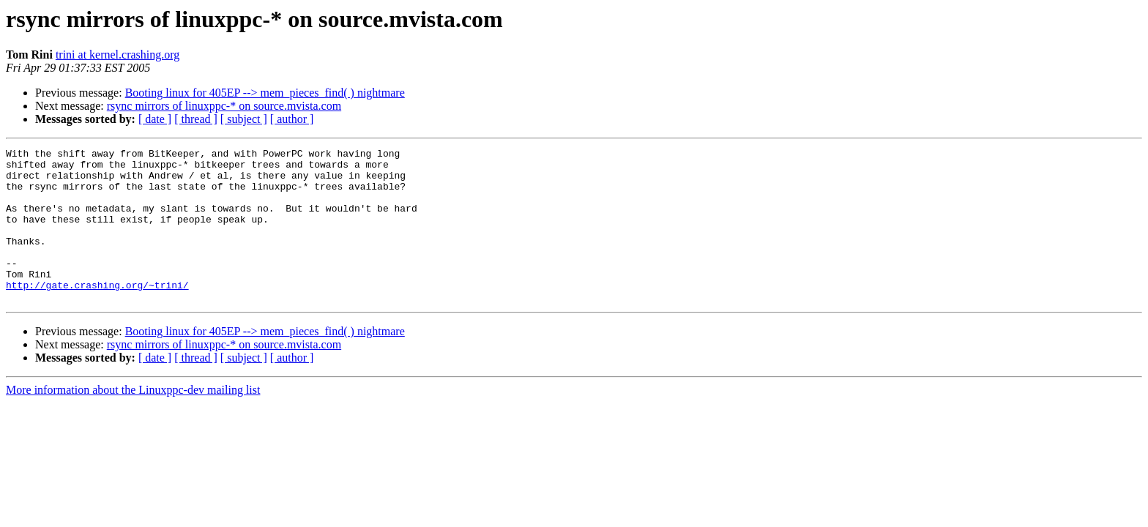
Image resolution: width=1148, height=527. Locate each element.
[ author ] (292, 119)
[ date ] (154, 119)
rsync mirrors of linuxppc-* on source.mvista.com (224, 106)
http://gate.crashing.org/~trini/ (97, 313)
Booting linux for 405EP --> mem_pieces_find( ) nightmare (265, 92)
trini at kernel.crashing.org (117, 54)
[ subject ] (243, 119)
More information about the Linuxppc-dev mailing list (133, 420)
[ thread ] (195, 119)
